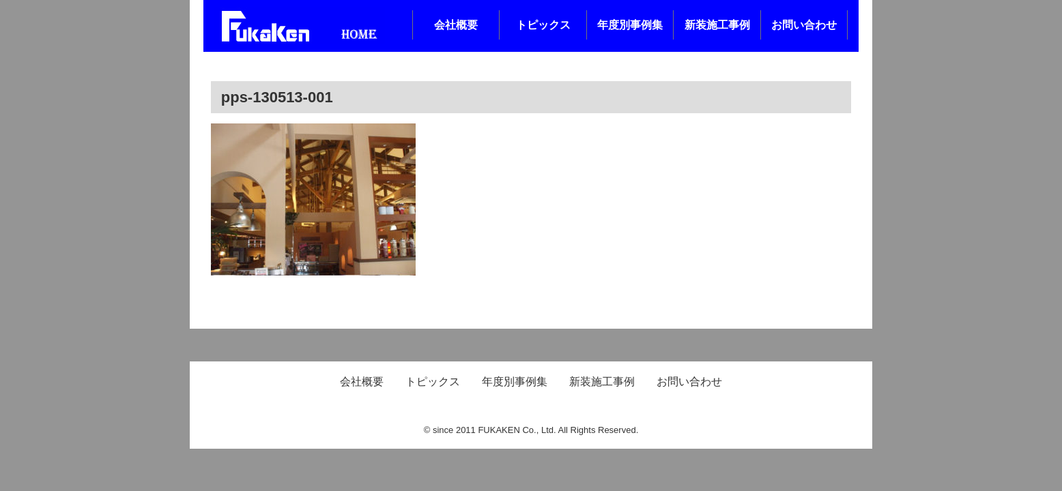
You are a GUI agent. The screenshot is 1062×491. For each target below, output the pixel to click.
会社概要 (456, 25)
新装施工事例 (717, 25)
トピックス (543, 25)
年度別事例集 (630, 25)
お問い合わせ (804, 25)
